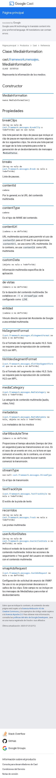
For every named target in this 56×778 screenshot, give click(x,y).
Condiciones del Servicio (13, 769)
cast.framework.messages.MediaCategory (25, 392)
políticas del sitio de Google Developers (30, 617)
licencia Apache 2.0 (14, 614)
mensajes (32, 59)
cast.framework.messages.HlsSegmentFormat (26, 335)
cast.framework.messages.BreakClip (21, 127)
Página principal (13, 13)
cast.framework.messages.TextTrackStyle (25, 494)
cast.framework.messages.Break (19, 169)
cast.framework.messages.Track (19, 517)
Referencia (45, 45)
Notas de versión (10, 774)
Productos (24, 45)
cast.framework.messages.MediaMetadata (25, 417)
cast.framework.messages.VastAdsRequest (25, 573)
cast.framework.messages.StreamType (32, 475)
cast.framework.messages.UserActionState (24, 541)
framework (17, 59)
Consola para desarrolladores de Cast (20, 764)
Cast (24, 4)
